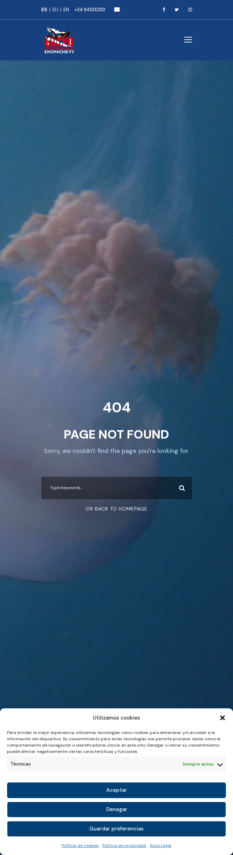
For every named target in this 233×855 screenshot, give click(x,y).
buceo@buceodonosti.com (116, 9)
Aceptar (116, 790)
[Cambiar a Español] (47, 9)
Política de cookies (80, 845)
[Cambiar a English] (66, 9)
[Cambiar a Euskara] (58, 9)
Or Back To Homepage (117, 509)
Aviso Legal (160, 845)
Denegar (116, 809)
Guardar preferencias (116, 828)
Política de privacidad (124, 845)
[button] (222, 717)
